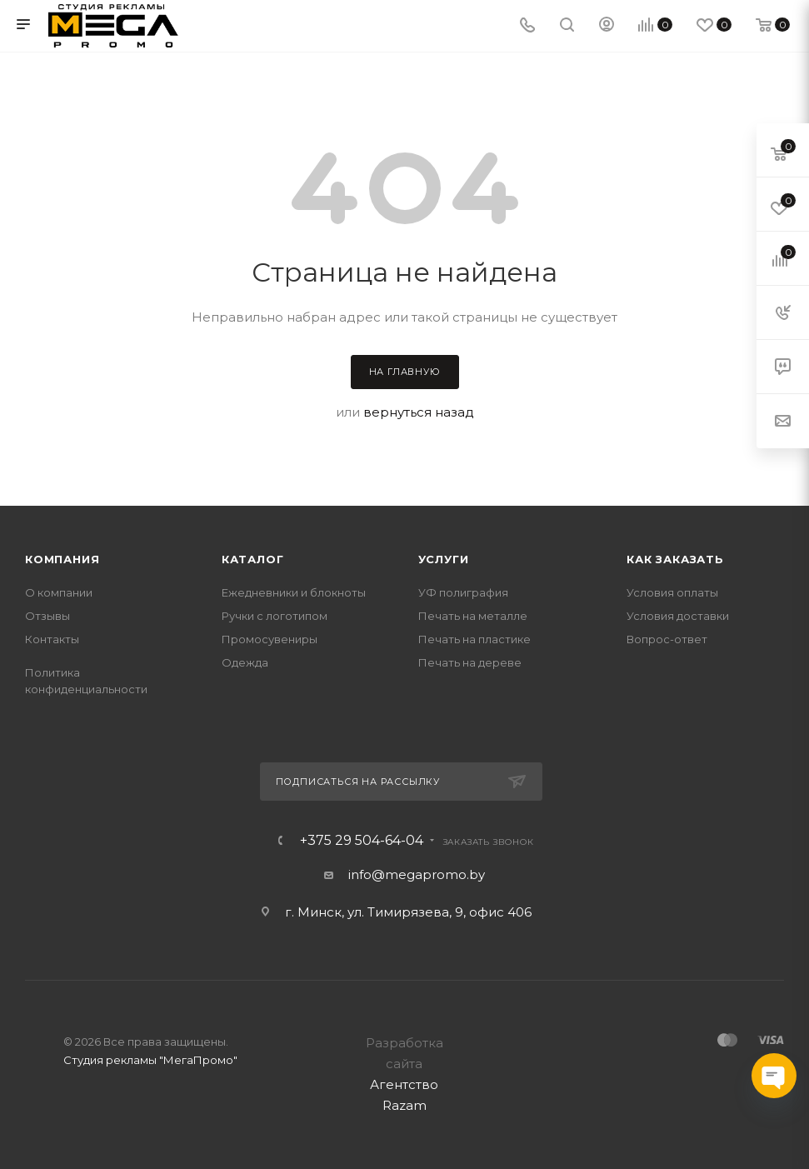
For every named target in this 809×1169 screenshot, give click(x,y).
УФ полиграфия (463, 592)
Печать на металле (472, 615)
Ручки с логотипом (274, 615)
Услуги (443, 559)
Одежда (245, 662)
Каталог (253, 559)
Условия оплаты (672, 592)
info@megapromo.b (413, 874)
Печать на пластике (474, 639)
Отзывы (47, 615)
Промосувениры (269, 639)
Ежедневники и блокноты (294, 592)
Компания (62, 559)
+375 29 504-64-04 (361, 840)
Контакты (52, 639)
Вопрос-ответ (667, 639)
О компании (58, 592)
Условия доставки (678, 615)
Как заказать (675, 559)
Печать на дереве (470, 662)
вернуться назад (418, 412)
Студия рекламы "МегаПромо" (150, 1060)
